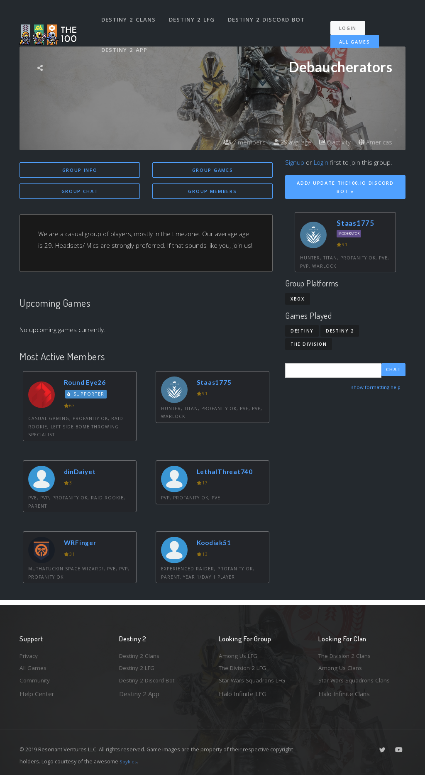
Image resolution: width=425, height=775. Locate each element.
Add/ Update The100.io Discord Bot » (345, 187)
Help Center (37, 693)
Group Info (80, 170)
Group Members (212, 192)
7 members (237, 142)
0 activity (332, 142)
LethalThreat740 (228, 473)
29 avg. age (287, 142)
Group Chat (79, 192)
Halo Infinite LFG (242, 693)
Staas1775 (216, 383)
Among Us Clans (341, 667)
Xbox (298, 299)
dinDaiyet (82, 473)
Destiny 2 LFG (193, 16)
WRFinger (82, 544)
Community (35, 680)
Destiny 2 (340, 331)
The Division (309, 344)
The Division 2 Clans (346, 653)
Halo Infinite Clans (344, 693)
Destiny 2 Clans (129, 16)
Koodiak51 (216, 544)
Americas (374, 142)
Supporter (87, 396)
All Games (348, 34)
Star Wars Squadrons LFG (255, 680)
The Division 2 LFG (245, 667)
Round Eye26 (87, 383)
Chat (393, 370)
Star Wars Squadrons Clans (356, 680)
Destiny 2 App (125, 39)
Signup (294, 162)
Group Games (212, 170)
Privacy (30, 653)
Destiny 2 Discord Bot (268, 16)
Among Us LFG (240, 653)
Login (352, 21)
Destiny (302, 331)
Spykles (129, 761)
